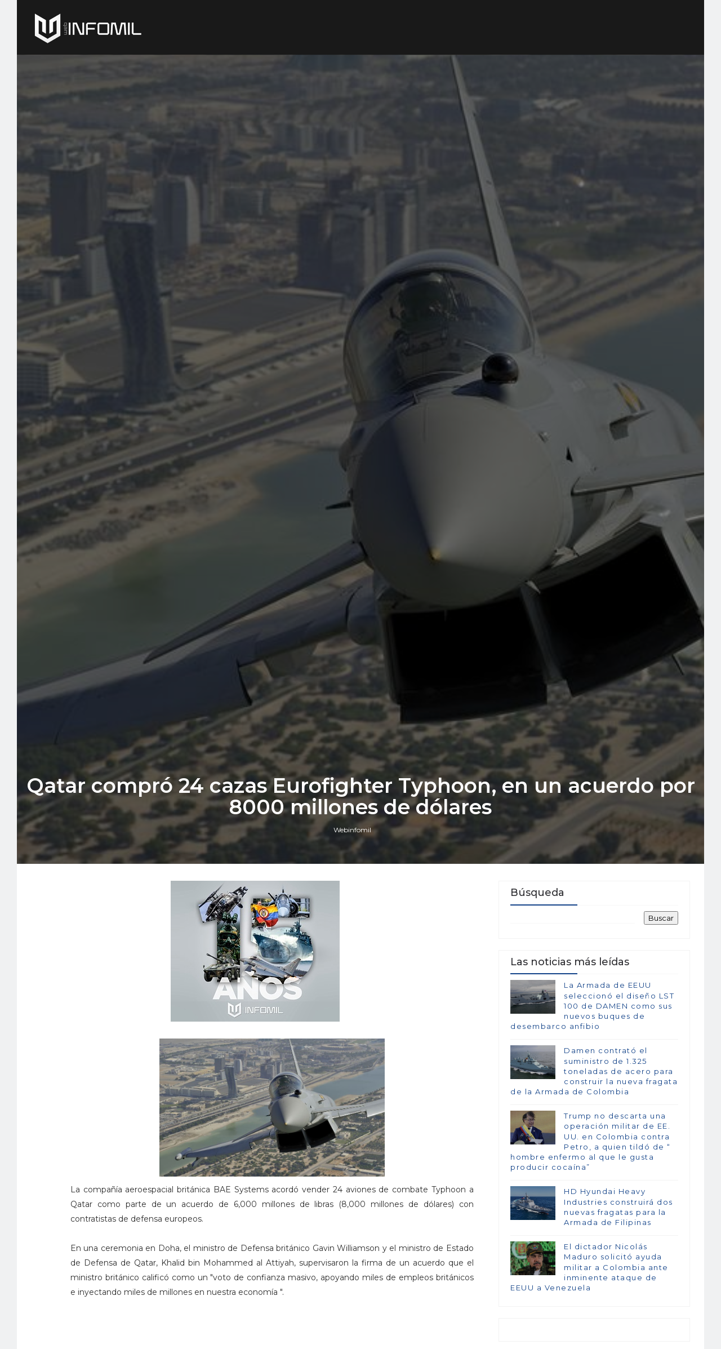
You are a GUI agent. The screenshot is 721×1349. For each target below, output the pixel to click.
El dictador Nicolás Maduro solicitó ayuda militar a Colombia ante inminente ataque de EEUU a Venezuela (589, 1267)
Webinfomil (352, 830)
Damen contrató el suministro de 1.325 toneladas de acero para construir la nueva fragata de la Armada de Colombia (594, 1071)
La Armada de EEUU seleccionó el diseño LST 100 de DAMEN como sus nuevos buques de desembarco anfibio (592, 1005)
